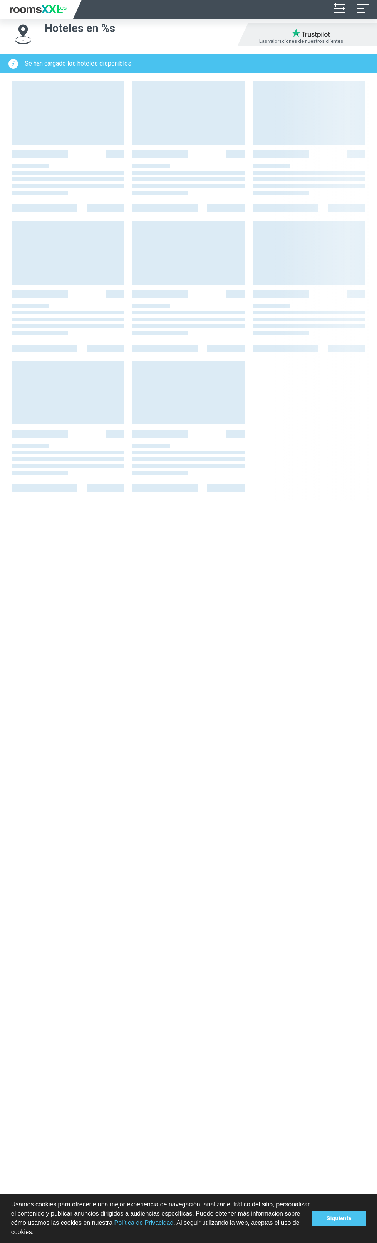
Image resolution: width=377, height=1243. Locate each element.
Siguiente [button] (339, 1218)
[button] (36, 1233)
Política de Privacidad (143, 1222)
